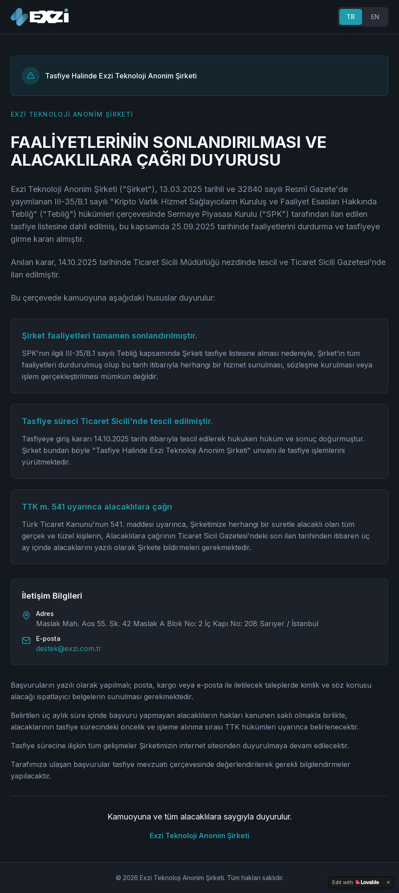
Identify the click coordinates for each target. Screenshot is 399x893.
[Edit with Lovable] (356, 882)
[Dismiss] (388, 882)
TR (350, 16)
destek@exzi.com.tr (69, 648)
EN (375, 16)
